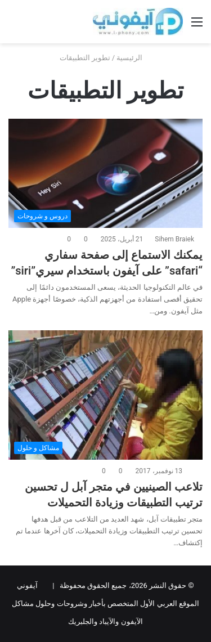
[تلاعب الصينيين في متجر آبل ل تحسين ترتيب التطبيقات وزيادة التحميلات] (105, 395)
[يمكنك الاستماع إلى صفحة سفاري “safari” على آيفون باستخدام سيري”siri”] (105, 173)
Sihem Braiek (174, 239)
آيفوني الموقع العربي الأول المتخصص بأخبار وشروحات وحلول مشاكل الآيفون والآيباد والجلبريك (105, 603)
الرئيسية (133, 57)
